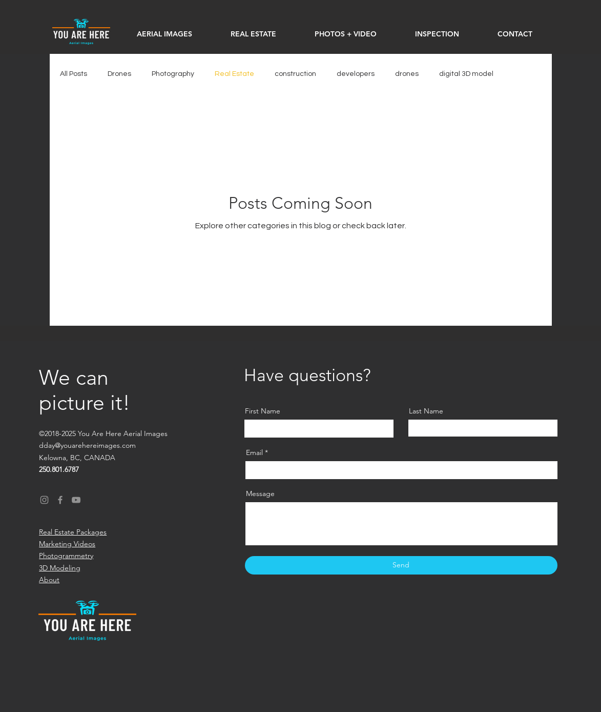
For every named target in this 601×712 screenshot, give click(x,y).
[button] (346, 34)
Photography (173, 73)
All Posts (73, 73)
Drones (119, 73)
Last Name (426, 410)
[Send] (401, 565)
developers (356, 73)
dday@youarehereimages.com (87, 445)
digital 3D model (466, 73)
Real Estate (234, 73)
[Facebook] (60, 500)
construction (295, 73)
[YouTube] (76, 500)
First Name (262, 410)
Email (254, 452)
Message (260, 493)
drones (407, 73)
